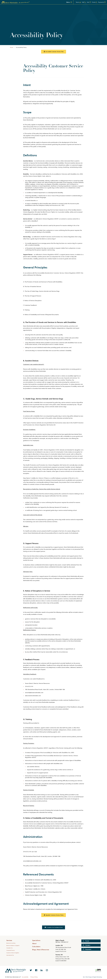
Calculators (36, 946)
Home (11, 47)
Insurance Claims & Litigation (12, 952)
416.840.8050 (62, 960)
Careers (86, 945)
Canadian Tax (9, 948)
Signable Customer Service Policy (53, 915)
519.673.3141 (62, 951)
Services (9, 940)
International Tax (10, 955)
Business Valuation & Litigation (13, 945)
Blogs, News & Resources (40, 949)
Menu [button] (68, 2)
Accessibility (25, 977)
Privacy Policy (34, 977)
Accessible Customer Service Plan (54, 51)
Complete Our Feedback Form (54, 927)
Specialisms (36, 940)
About (34, 943)
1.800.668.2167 (64, 942)
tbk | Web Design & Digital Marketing (92, 977)
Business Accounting (10, 943)
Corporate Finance (10, 950)
